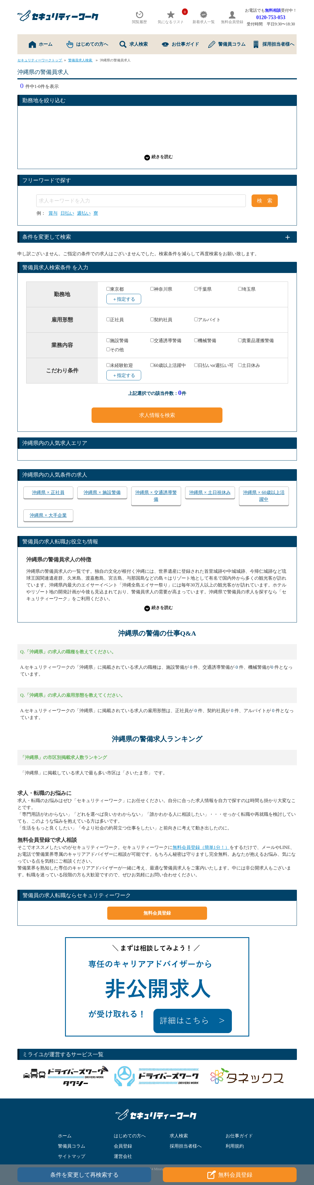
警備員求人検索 (80, 60)
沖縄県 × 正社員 (48, 492)
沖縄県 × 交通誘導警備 (156, 496)
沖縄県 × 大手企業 (48, 515)
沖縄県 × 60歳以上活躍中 (263, 496)
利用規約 (235, 1146)
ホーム (40, 44)
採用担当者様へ (273, 44)
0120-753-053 (270, 17)
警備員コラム (227, 44)
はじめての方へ (87, 44)
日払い (67, 213)
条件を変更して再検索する (84, 1175)
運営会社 (123, 1156)
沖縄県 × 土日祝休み (209, 492)
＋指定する (123, 299)
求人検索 (133, 44)
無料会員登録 (157, 913)
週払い (84, 213)
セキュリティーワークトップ (40, 60)
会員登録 (123, 1146)
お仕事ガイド (180, 44)
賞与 (53, 213)
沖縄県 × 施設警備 (102, 492)
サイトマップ (71, 1156)
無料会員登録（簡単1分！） (201, 847)
